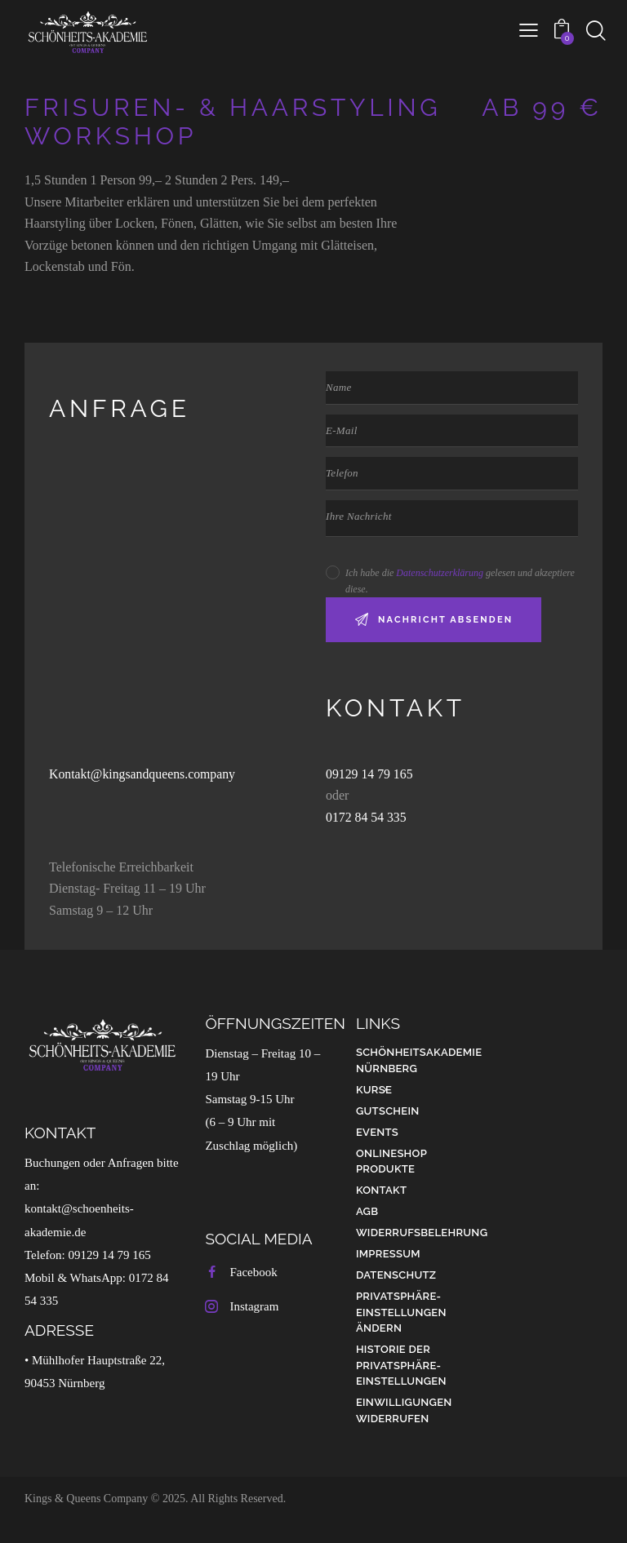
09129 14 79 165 (371, 774)
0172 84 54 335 (366, 817)
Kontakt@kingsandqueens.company (143, 774)
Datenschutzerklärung (439, 573)
